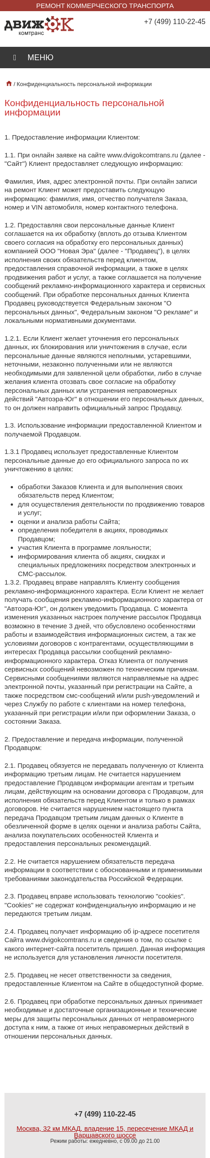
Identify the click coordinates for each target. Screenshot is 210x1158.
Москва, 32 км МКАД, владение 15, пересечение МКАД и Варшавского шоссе (105, 1132)
